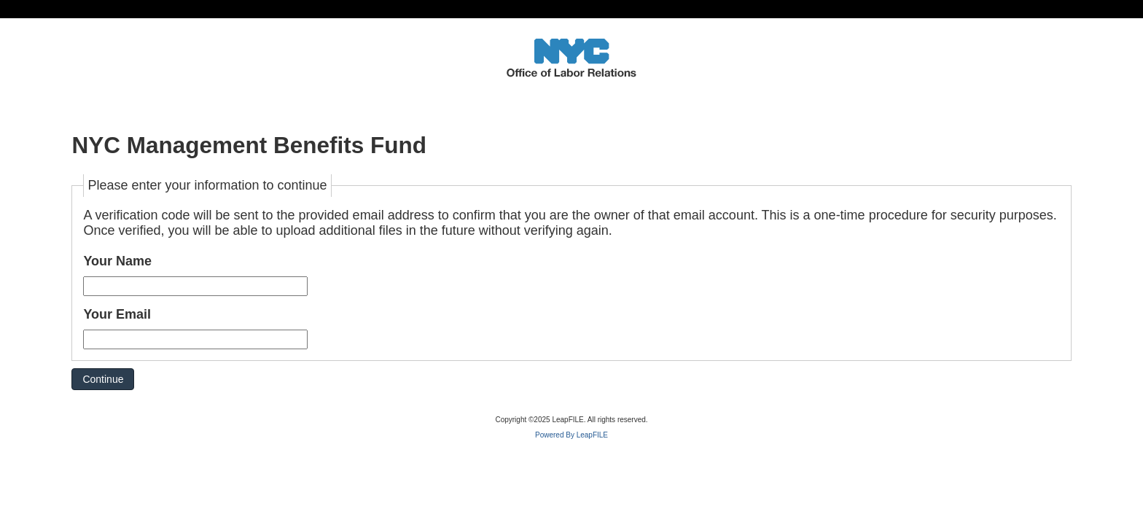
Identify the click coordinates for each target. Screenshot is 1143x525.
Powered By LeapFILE (571, 435)
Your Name (117, 261)
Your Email (117, 314)
